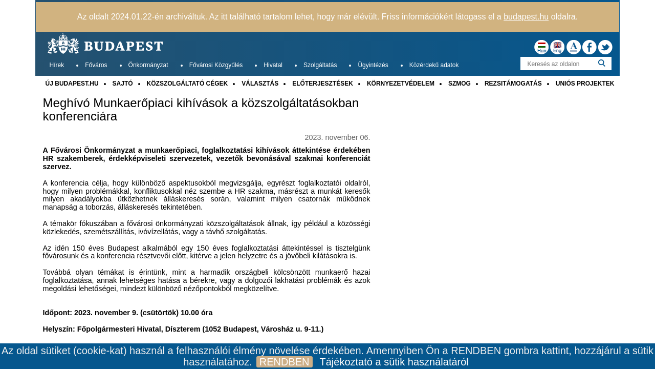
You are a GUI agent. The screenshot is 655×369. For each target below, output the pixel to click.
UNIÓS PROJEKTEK (585, 83)
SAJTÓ (123, 83)
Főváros (96, 65)
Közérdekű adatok (434, 65)
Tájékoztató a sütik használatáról (394, 361)
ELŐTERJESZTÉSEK (322, 83)
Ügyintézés (373, 65)
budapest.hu (526, 16)
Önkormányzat (148, 65)
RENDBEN (284, 361)
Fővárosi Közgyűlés (216, 65)
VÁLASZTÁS (260, 83)
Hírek (57, 65)
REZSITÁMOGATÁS (513, 83)
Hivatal (273, 65)
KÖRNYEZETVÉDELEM (400, 83)
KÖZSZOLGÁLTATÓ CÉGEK (187, 83)
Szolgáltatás (320, 65)
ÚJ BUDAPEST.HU (72, 83)
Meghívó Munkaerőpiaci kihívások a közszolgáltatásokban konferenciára (201, 109)
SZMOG (459, 83)
